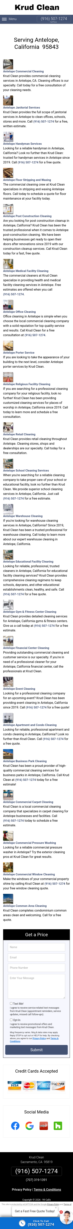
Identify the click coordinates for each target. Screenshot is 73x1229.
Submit (36, 1045)
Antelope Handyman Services (22, 134)
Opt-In (16, 1015)
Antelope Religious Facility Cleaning (26, 374)
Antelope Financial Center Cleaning (26, 638)
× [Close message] (56, 1208)
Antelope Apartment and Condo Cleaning (30, 715)
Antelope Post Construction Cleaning (27, 206)
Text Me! (18, 999)
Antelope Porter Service (18, 343)
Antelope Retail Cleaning (19, 424)
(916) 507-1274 (54, 18)
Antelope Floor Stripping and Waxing (27, 170)
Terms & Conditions (47, 1185)
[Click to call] (36, 1223)
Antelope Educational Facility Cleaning (28, 551)
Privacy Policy (39, 1033)
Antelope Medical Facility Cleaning (25, 261)
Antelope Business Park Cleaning (25, 751)
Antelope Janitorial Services (21, 97)
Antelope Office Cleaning (19, 302)
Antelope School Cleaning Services (26, 460)
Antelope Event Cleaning (19, 679)
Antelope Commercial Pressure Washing (29, 833)
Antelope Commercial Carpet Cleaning (28, 792)
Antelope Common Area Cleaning (25, 896)
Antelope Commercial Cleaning (23, 61)
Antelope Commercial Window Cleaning (29, 864)
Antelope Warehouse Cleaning (23, 506)
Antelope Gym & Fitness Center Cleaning (29, 602)
